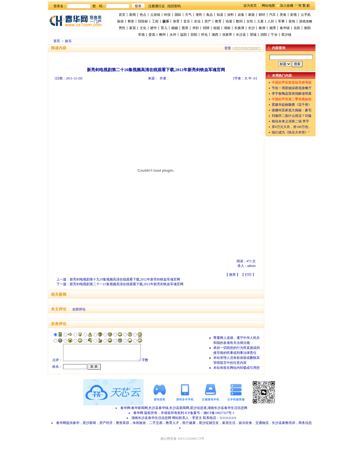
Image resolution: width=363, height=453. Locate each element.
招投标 (143, 21)
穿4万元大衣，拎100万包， (292, 127)
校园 (216, 28)
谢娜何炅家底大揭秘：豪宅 (292, 110)
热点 (143, 15)
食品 (209, 15)
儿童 (260, 21)
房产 (207, 21)
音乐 (186, 21)
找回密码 (174, 6)
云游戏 (155, 15)
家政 (251, 15)
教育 (218, 21)
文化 (143, 28)
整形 (131, 21)
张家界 (227, 35)
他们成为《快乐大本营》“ (291, 132)
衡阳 (307, 28)
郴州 (162, 35)
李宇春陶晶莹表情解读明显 (292, 94)
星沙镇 (286, 35)
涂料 (230, 15)
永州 (173, 35)
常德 (141, 35)
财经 (262, 15)
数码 (239, 21)
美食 (283, 15)
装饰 (292, 21)
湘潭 (272, 28)
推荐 (232, 275)
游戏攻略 (305, 21)
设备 (241, 15)
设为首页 (250, 5)
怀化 (204, 35)
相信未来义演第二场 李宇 (290, 121)
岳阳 (297, 28)
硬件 (153, 28)
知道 (220, 15)
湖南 (227, 28)
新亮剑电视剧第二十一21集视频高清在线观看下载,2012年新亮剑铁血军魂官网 (126, 284)
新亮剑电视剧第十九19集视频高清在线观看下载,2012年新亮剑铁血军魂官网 (125, 279)
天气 (188, 15)
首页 (122, 15)
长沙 (251, 28)
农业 (197, 21)
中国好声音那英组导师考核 (292, 82)
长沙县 (241, 35)
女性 (250, 21)
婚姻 (174, 28)
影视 (293, 15)
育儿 (164, 28)
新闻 (132, 15)
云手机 (306, 15)
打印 (248, 275)
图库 (185, 28)
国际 (178, 15)
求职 (195, 28)
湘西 (215, 35)
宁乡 (274, 35)
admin (251, 266)
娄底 (152, 35)
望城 (253, 35)
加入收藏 (286, 5)
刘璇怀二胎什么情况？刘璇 (292, 116)
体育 (176, 21)
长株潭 (239, 28)
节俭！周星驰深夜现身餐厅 (292, 88)
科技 (167, 15)
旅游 (120, 21)
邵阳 (194, 35)
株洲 (262, 28)
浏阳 (263, 35)
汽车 (272, 15)
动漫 (228, 21)
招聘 (206, 28)
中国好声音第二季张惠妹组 (292, 99)
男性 (122, 28)
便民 (199, 15)
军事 (281, 21)
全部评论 (78, 309)
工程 (155, 21)
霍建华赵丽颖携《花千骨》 (292, 105)
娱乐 (165, 21)
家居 (132, 28)
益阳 (183, 35)
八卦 (271, 21)
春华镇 (285, 28)
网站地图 (268, 5)
